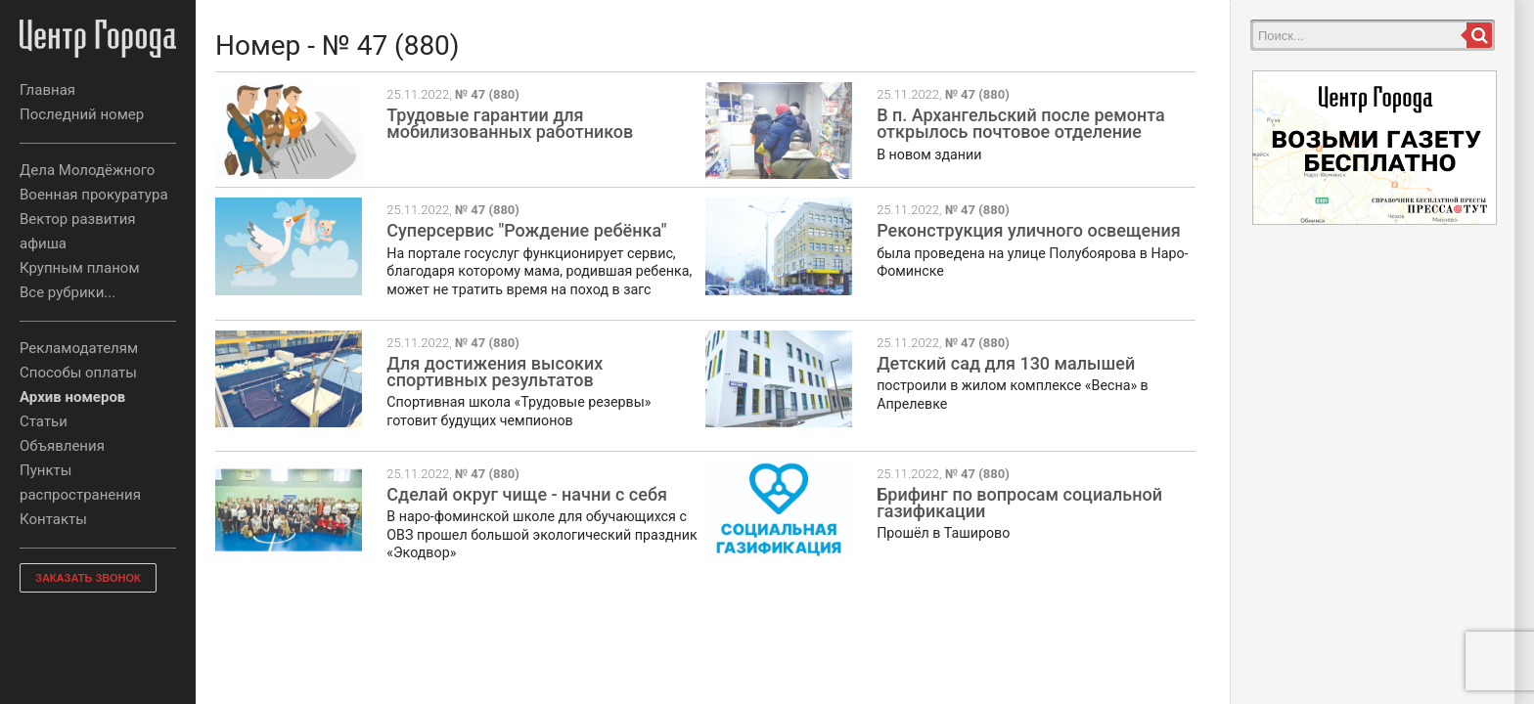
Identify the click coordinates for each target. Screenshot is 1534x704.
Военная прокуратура (94, 194)
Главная (47, 90)
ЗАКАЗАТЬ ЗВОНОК (88, 578)
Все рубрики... (67, 292)
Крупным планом (80, 268)
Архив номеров (72, 397)
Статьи (44, 421)
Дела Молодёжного (87, 170)
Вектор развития (78, 219)
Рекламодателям (79, 348)
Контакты (53, 519)
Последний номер (82, 114)
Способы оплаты (78, 372)
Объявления (62, 446)
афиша (43, 243)
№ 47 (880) (487, 94)
